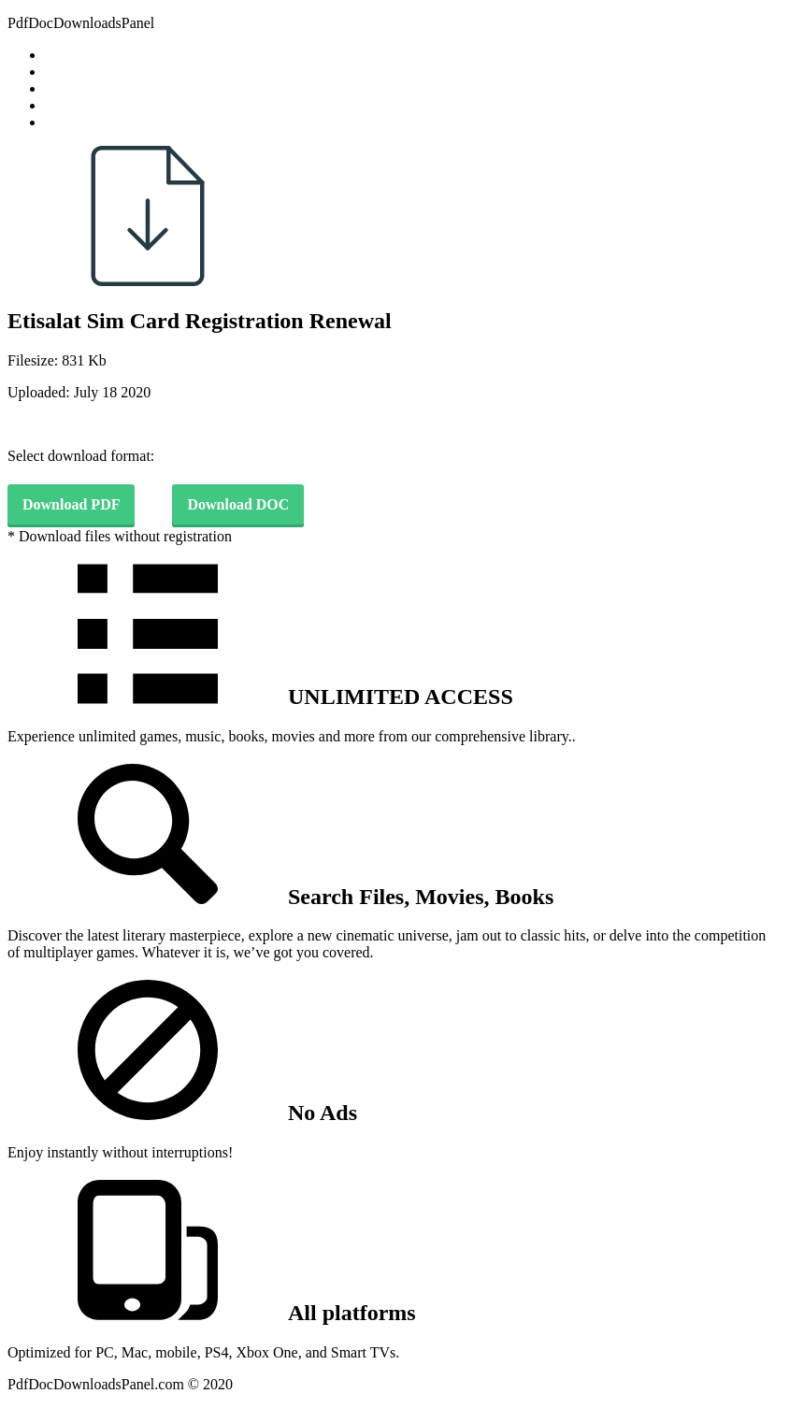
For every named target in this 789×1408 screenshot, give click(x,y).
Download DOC (238, 504)
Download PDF (71, 504)
